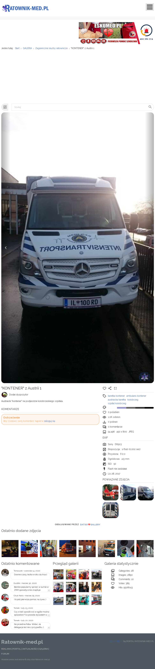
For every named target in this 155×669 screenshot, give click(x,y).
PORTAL (17, 650)
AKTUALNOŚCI (30, 650)
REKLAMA (6, 650)
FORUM (5, 655)
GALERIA (43, 650)
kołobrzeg (132, 401)
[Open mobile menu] (150, 7)
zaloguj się (49, 422)
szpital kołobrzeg (117, 405)
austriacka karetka (117, 401)
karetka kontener (116, 397)
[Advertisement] (77, 77)
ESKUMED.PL (116, 643)
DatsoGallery (90, 526)
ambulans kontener (136, 397)
